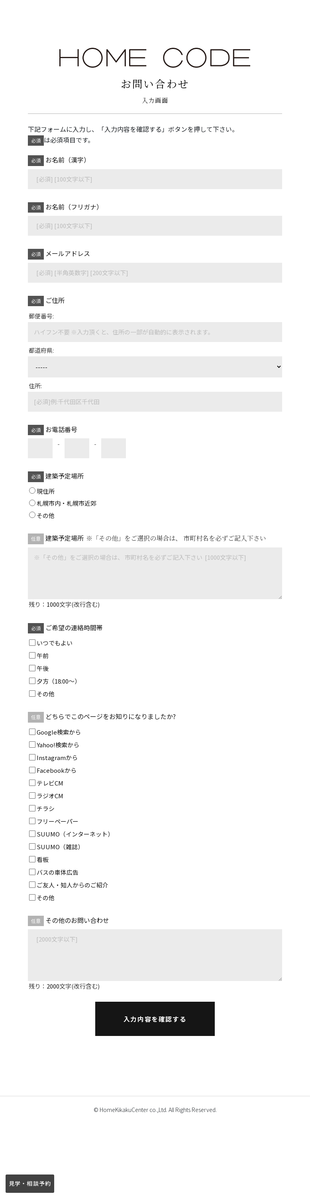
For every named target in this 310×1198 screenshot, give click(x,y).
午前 (43, 655)
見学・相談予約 (30, 1183)
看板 (43, 859)
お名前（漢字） (59, 160)
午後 (43, 668)
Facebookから (57, 770)
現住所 (46, 491)
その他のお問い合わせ (69, 920)
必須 (36, 140)
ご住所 (46, 300)
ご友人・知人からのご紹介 (72, 885)
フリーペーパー (57, 821)
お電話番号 (53, 429)
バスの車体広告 (57, 872)
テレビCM (50, 783)
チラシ (46, 808)
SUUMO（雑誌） (60, 846)
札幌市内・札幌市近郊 (66, 503)
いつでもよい (55, 643)
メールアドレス (59, 253)
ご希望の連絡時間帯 (66, 628)
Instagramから (57, 757)
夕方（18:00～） (58, 681)
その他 (46, 515)
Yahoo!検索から (58, 745)
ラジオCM (50, 796)
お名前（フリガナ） (66, 207)
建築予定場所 (56, 476)
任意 (36, 538)
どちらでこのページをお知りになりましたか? (102, 716)
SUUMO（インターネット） (75, 834)
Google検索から (59, 732)
